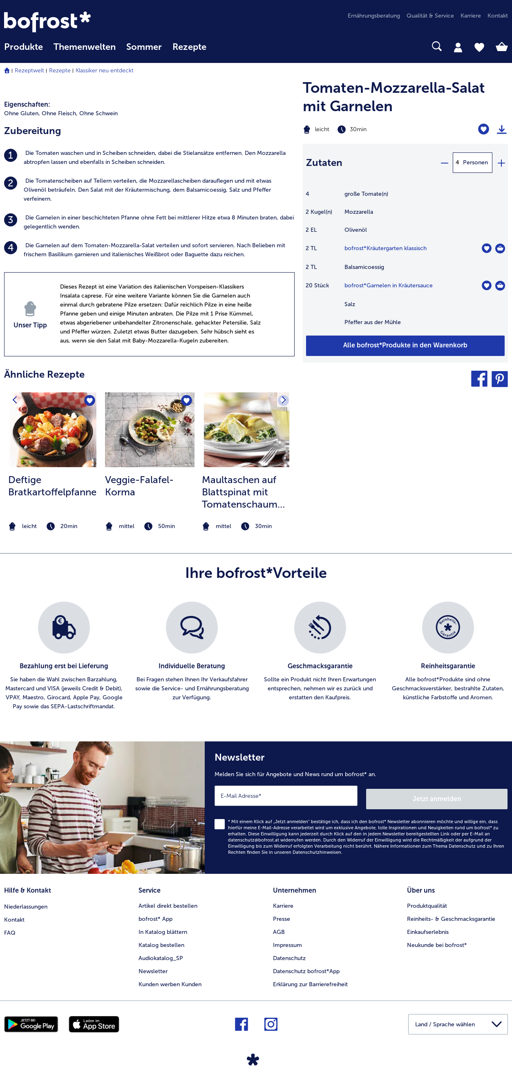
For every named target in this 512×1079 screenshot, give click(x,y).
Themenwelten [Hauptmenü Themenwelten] (85, 47)
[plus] (501, 162)
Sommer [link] (144, 47)
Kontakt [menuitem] (497, 15)
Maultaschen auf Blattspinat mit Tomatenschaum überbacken (239, 492)
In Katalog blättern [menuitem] (163, 927)
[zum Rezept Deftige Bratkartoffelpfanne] (52, 429)
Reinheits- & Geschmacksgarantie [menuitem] (451, 914)
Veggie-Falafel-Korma (139, 486)
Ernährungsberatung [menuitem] (374, 15)
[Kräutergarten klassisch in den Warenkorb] (500, 248)
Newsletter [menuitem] (153, 966)
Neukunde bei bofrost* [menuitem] (437, 940)
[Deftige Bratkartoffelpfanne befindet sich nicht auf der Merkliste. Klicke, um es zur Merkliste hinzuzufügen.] (89, 401)
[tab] (458, 47)
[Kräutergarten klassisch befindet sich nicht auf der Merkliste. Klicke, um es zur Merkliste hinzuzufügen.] (486, 248)
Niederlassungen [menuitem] (25, 901)
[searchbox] (222, 46)
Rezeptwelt (29, 70)
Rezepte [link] (189, 47)
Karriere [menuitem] (471, 15)
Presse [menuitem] (281, 914)
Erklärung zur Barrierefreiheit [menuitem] (310, 979)
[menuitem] (23, 51)
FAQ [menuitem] (10, 927)
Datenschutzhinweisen (317, 849)
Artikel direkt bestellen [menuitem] (168, 901)
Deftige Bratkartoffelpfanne (52, 486)
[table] (405, 262)
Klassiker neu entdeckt (105, 70)
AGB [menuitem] (279, 927)
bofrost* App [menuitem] (155, 914)
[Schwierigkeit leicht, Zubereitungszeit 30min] (370, 129)
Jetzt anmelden (472, 795)
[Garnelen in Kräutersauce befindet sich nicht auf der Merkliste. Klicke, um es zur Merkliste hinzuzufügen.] (486, 285)
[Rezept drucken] (502, 129)
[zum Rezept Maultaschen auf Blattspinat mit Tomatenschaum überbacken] (246, 429)
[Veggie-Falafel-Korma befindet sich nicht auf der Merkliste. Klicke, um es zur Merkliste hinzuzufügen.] (185, 401)
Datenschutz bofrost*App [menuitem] (306, 966)
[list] (256, 656)
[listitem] (149, 158)
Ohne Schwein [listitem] (98, 113)
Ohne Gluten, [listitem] (22, 113)
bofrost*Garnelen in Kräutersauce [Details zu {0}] (388, 285)
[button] (479, 379)
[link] (79, 21)
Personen (475, 162)
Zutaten (324, 162)
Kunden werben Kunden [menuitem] (170, 979)
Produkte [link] (23, 47)
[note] (52, 526)
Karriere (283, 901)
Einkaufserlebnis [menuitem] (428, 927)
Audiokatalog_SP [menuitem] (161, 953)
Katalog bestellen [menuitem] (161, 940)
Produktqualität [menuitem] (427, 901)
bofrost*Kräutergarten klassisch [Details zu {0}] (385, 248)
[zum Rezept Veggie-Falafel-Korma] (149, 429)
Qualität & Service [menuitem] (430, 15)
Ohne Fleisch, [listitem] (60, 113)
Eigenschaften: (27, 104)
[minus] (444, 162)
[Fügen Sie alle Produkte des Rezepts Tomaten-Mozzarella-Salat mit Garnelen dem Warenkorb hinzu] (405, 346)
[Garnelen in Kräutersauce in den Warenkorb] (500, 286)
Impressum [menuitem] (287, 940)
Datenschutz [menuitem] (289, 953)
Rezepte (60, 70)
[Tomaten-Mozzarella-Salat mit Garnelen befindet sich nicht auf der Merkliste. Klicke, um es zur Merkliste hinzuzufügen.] (483, 129)
